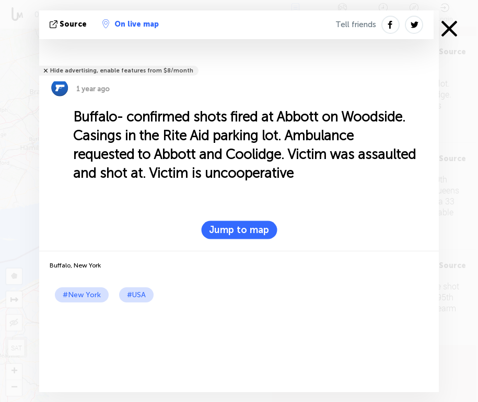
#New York (82, 294)
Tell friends (355, 24)
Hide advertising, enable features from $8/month (121, 70)
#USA (136, 294)
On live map (130, 24)
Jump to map (239, 230)
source (69, 24)
